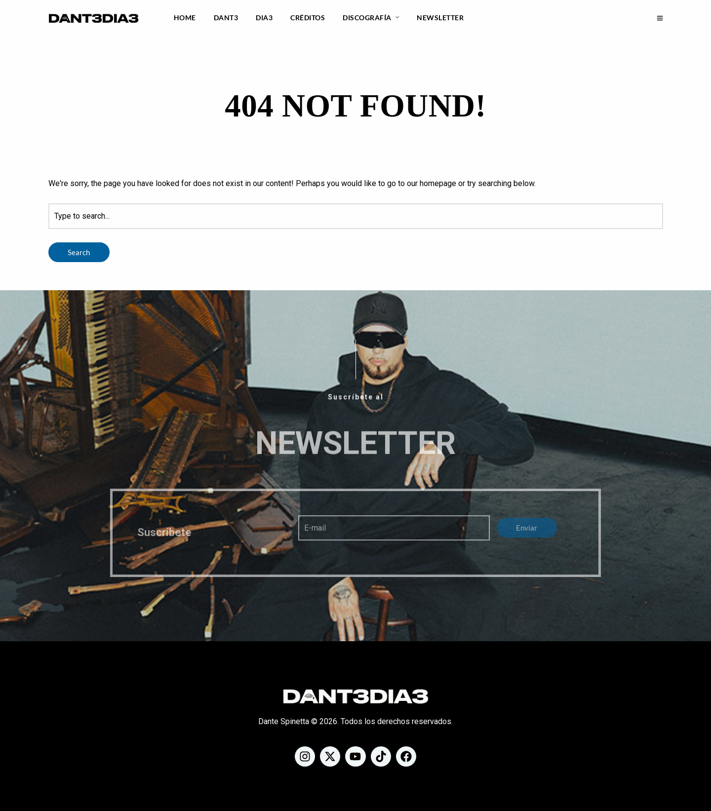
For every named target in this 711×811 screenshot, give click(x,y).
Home (185, 17)
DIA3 (264, 17)
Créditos (307, 17)
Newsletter (440, 17)
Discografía (367, 17)
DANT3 (226, 17)
